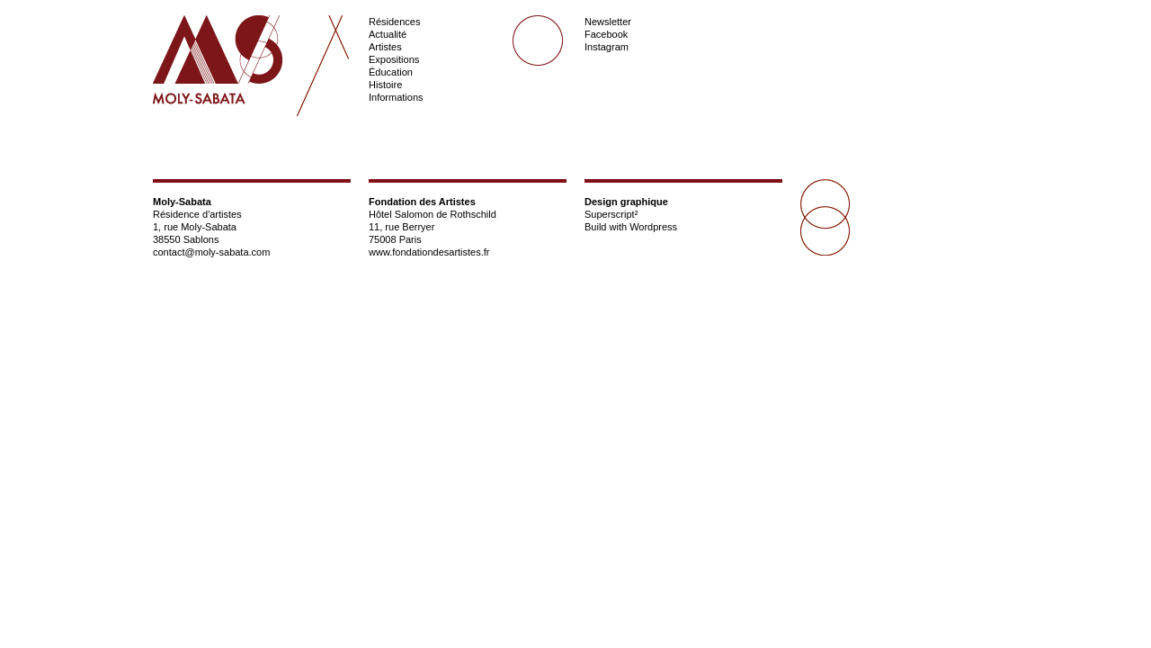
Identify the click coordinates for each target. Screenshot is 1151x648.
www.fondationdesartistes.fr (429, 252)
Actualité (387, 34)
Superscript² (611, 214)
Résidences (394, 21)
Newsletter (607, 21)
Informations (396, 97)
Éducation (391, 72)
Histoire (385, 84)
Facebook (606, 34)
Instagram (606, 46)
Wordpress (653, 226)
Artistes (385, 46)
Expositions (394, 59)
